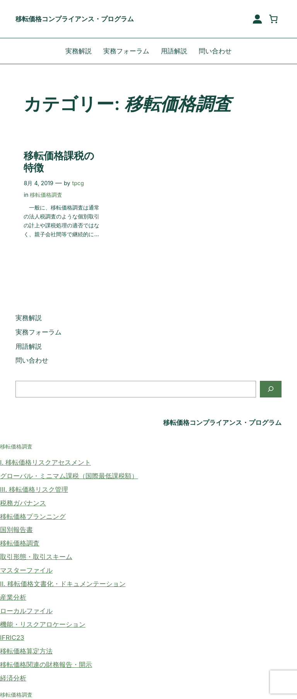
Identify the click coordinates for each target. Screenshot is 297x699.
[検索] (271, 389)
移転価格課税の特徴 (59, 162)
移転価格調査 (46, 194)
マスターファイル (26, 570)
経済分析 (13, 678)
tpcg (78, 183)
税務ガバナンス (23, 503)
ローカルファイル (26, 611)
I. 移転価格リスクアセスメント (45, 462)
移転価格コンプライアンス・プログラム (74, 19)
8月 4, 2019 (38, 183)
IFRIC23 (12, 637)
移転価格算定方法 (26, 651)
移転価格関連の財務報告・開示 (46, 664)
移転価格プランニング (33, 516)
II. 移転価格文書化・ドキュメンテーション (63, 584)
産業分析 (13, 597)
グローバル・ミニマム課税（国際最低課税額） (69, 476)
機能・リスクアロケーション (42, 624)
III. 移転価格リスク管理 (34, 489)
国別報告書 (16, 530)
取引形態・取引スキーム (36, 557)
